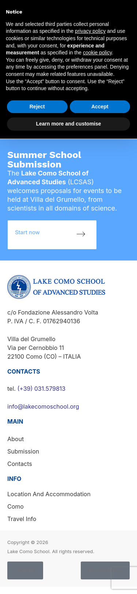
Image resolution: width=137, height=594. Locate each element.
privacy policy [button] (90, 31)
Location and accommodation (49, 494)
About (15, 439)
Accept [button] (100, 106)
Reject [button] (37, 106)
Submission (23, 451)
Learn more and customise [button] (68, 124)
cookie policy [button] (97, 52)
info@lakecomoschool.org (43, 406)
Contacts (19, 463)
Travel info (21, 518)
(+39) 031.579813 (41, 388)
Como (15, 506)
